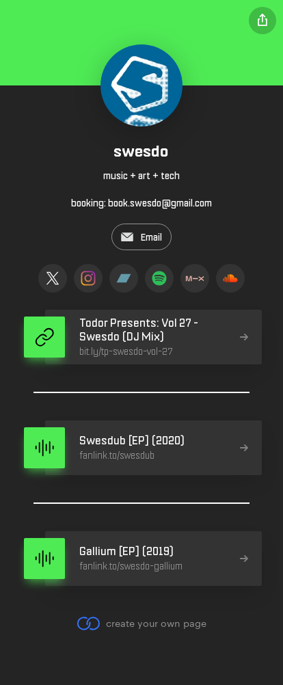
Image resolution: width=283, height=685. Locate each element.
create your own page (141, 623)
